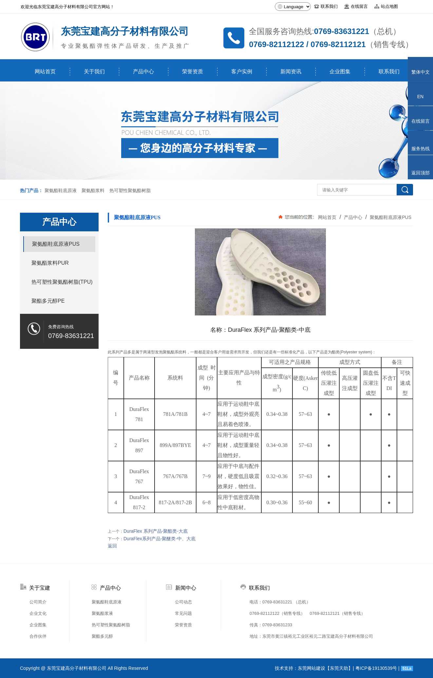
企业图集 (339, 71)
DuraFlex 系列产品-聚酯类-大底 (155, 531)
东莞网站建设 (311, 668)
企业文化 (38, 613)
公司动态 (183, 601)
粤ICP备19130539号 (376, 668)
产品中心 (143, 71)
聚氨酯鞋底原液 (61, 190)
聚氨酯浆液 (102, 613)
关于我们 (94, 71)
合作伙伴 (38, 636)
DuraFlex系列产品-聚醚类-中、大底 (159, 538)
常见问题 (183, 613)
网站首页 (45, 71)
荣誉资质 (192, 71)
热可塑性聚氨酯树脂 (130, 190)
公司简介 (38, 601)
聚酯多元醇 (102, 636)
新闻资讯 (290, 71)
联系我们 (389, 71)
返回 (112, 545)
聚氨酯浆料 (93, 190)
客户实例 (241, 71)
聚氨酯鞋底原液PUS (389, 217)
